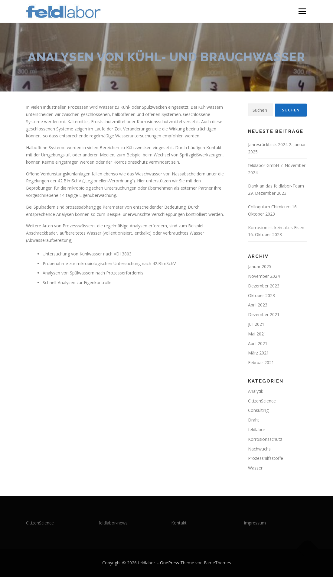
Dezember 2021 (263, 314)
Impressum (255, 523)
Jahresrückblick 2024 (268, 144)
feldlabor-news (113, 523)
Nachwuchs (259, 449)
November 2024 (264, 276)
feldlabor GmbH (263, 165)
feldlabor (256, 429)
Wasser (255, 468)
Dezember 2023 (263, 286)
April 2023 (257, 305)
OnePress (169, 563)
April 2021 (257, 343)
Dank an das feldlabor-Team (276, 186)
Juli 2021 (256, 324)
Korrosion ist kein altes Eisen (276, 227)
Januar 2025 (259, 266)
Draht (253, 420)
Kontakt (179, 523)
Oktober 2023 (261, 295)
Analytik (255, 391)
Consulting (258, 410)
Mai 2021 (257, 334)
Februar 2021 (261, 362)
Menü (302, 11)
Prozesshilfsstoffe (265, 458)
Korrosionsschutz (265, 439)
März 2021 (258, 353)
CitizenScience (262, 401)
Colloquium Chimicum (269, 207)
